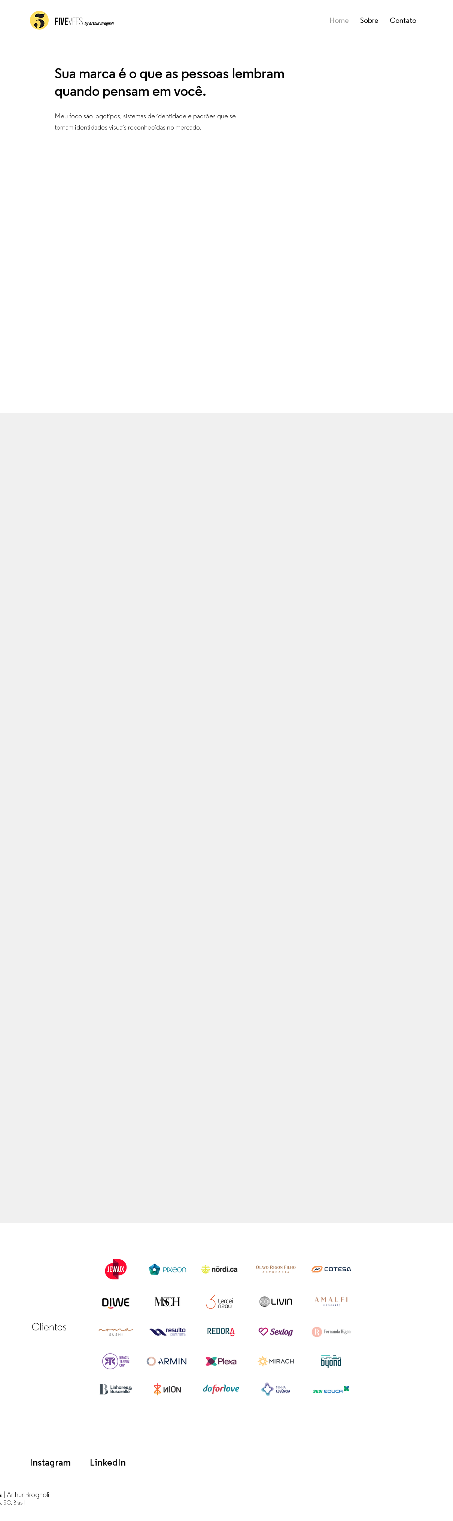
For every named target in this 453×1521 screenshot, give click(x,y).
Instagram (50, 1463)
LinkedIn (108, 1463)
